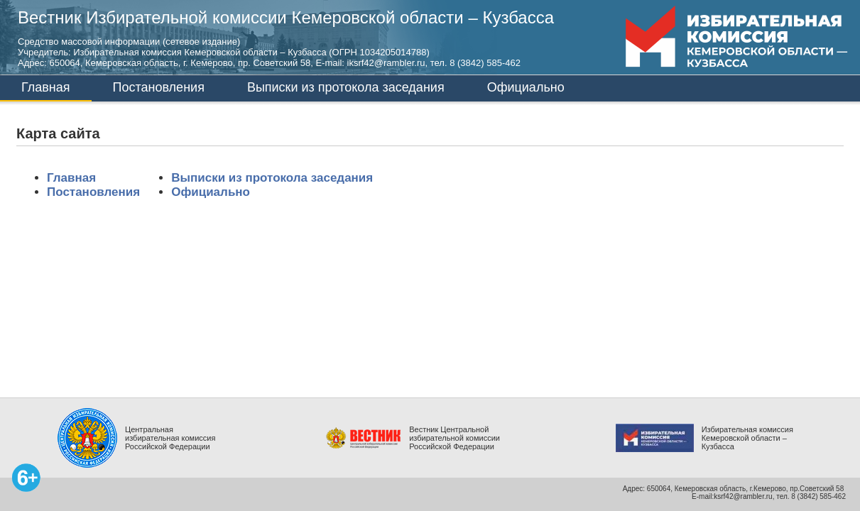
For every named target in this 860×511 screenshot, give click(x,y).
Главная (45, 87)
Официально (526, 87)
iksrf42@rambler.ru (386, 62)
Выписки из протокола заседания (346, 87)
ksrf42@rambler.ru (743, 496)
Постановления (159, 87)
